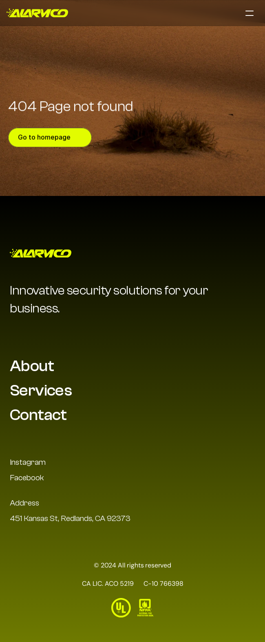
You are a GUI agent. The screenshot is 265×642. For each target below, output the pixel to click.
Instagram (28, 462)
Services (41, 390)
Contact (38, 414)
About (32, 365)
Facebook (27, 477)
